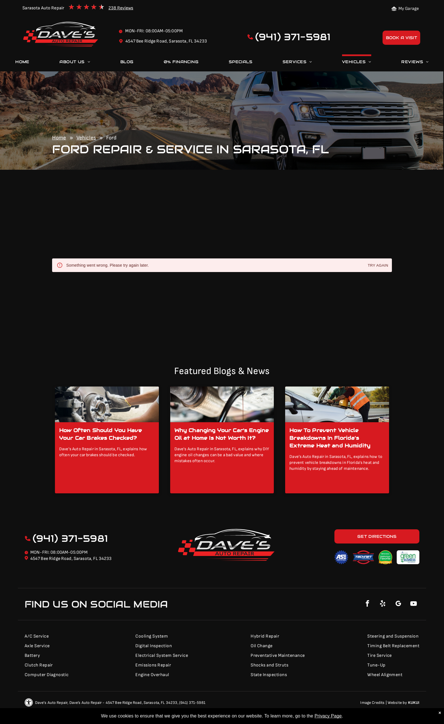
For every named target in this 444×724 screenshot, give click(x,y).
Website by (397, 702)
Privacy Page (328, 716)
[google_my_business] (398, 604)
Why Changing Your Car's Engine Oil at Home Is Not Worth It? (221, 434)
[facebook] (367, 604)
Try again (378, 265)
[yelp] (383, 604)
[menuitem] (22, 62)
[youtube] (413, 604)
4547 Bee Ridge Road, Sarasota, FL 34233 (71, 558)
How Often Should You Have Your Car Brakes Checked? (100, 434)
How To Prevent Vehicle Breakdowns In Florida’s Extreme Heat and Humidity (329, 438)
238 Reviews (120, 8)
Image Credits (372, 702)
